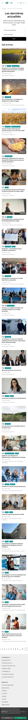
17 (22, 649)
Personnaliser (4, 715)
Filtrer (14, 38)
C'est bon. (20, 718)
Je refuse (7, 718)
